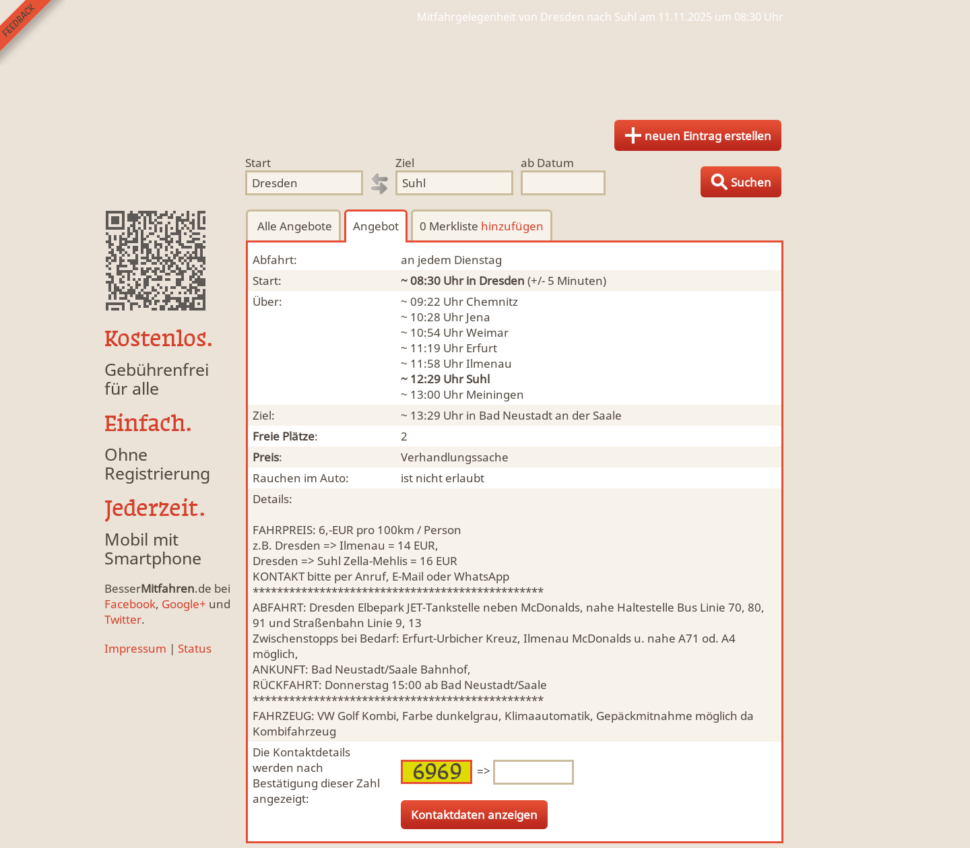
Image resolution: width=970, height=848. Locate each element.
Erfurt (481, 348)
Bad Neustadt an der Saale (550, 415)
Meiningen (495, 394)
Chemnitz (492, 301)
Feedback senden (32, 32)
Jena (478, 317)
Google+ (184, 604)
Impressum (135, 648)
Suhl (478, 379)
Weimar (487, 332)
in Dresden (495, 280)
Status (195, 648)
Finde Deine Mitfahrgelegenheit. (485, 67)
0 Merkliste (482, 226)
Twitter (122, 619)
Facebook (130, 604)
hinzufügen (512, 226)
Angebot (376, 226)
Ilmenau (489, 363)
